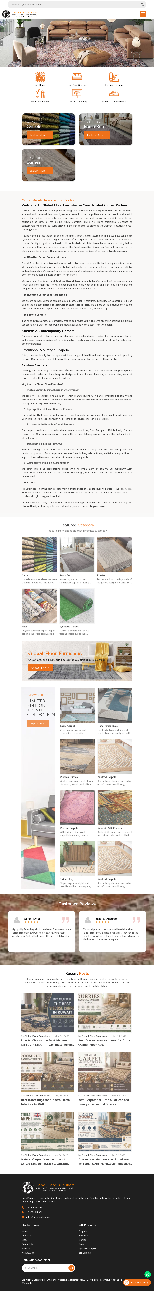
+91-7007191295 (34, 1207)
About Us (26, 1235)
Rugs (81, 1244)
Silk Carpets (85, 1253)
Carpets (83, 1231)
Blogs (24, 1240)
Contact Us (27, 1244)
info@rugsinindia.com (38, 1217)
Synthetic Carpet (87, 1248)
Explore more (40, 134)
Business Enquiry (136, 1282)
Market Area (28, 1253)
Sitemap (26, 1248)
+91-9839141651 (34, 1212)
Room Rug (84, 1235)
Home (25, 1231)
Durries (82, 1240)
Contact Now (40, 667)
